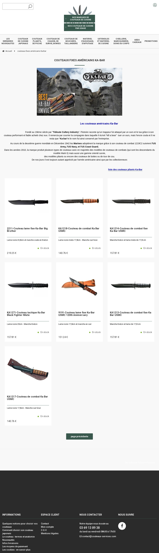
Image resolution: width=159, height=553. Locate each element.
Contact (45, 523)
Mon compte (47, 527)
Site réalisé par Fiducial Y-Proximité (140, 462)
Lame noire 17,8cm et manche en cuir (74, 324)
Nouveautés (8, 540)
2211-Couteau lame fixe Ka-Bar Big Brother (27, 229)
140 (63, 253)
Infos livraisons (10, 543)
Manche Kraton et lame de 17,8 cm (125, 324)
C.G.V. (44, 530)
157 (114, 253)
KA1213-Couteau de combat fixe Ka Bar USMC (130, 314)
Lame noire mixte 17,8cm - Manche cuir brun (78, 240)
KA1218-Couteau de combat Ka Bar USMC (78, 229)
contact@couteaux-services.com (99, 536)
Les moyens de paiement (15, 546)
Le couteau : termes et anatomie (18, 536)
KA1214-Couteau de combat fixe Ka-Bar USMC (129, 229)
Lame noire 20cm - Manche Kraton (22, 324)
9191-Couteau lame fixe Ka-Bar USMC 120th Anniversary (76, 314)
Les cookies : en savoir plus (16, 549)
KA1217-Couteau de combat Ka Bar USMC (27, 398)
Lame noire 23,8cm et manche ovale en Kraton (27, 240)
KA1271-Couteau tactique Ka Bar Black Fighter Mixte (26, 314)
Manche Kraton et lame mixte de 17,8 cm (128, 240)
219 (11, 253)
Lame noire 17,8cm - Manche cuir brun (24, 408)
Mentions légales (50, 533)
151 (63, 337)
